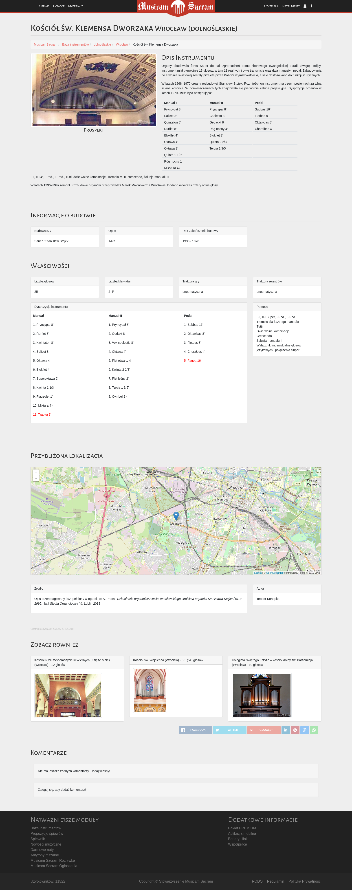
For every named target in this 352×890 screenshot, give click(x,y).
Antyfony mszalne (45, 855)
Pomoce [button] (59, 6)
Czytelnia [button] (271, 6)
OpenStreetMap (275, 572)
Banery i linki (238, 839)
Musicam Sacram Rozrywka (53, 860)
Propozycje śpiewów (47, 833)
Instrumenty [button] (291, 6)
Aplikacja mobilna (242, 833)
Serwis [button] (44, 6)
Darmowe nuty (42, 850)
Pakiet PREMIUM (242, 828)
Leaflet (258, 572)
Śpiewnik (38, 839)
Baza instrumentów (46, 828)
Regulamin (275, 881)
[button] (305, 6)
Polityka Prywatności (304, 881)
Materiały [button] (75, 6)
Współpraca (237, 844)
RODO (257, 881)
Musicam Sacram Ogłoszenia (54, 866)
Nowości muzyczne (46, 844)
